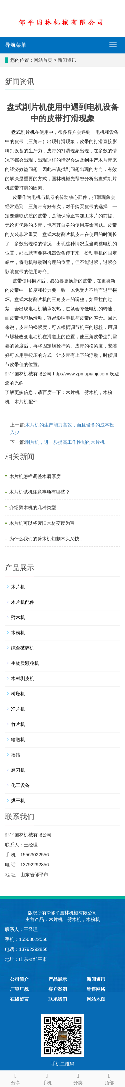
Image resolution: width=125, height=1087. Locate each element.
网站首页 (43, 60)
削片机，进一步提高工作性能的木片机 (65, 442)
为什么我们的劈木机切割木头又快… (46, 538)
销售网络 (96, 989)
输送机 (18, 739)
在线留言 (19, 999)
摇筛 (15, 754)
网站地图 (96, 999)
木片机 (73, 392)
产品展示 (57, 979)
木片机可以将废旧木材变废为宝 (42, 523)
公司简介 (19, 979)
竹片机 (18, 724)
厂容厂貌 (19, 989)
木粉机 (18, 632)
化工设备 (20, 785)
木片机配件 (26, 401)
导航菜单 (15, 45)
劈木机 (91, 392)
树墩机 (18, 693)
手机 (47, 1078)
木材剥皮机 (22, 678)
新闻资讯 (67, 60)
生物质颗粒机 (25, 663)
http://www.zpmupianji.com (80, 373)
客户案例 (57, 989)
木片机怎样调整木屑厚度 (35, 476)
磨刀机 (18, 770)
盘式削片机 (23, 132)
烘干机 (18, 800)
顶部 (109, 1078)
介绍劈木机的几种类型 (32, 507)
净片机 (18, 709)
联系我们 (57, 999)
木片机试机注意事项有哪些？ (39, 492)
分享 (15, 1078)
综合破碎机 (22, 648)
